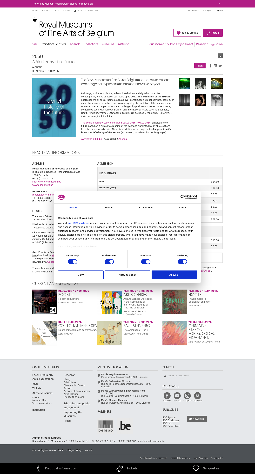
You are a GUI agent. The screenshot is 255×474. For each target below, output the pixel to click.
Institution (123, 44)
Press (56, 10)
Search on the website (74, 11)
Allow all (174, 274)
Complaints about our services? (153, 458)
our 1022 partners (78, 223)
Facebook (167, 401)
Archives (68, 388)
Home (35, 10)
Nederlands (193, 10)
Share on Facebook (210, 65)
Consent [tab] (73, 207)
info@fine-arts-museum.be (46, 181)
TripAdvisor (197, 401)
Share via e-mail (220, 65)
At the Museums (42, 393)
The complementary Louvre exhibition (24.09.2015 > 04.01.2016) (116, 122)
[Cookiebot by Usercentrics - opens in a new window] (183, 197)
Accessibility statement (180, 458)
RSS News (168, 423)
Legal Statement (201, 458)
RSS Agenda (168, 417)
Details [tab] (109, 207)
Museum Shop (39, 400)
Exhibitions (220, 55)
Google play (53, 261)
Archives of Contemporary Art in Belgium (77, 392)
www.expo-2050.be (91, 139)
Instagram (187, 401)
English (219, 10)
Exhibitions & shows (53, 44)
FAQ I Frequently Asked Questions (43, 377)
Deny (81, 274)
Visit (34, 44)
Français (207, 10)
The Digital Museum (74, 397)
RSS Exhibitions (170, 420)
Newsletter (199, 419)
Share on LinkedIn (215, 65)
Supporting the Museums (73, 414)
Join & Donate (190, 32)
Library (67, 379)
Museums (108, 44)
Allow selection (127, 274)
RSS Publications (171, 426)
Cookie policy (217, 458)
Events (66, 10)
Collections (91, 44)
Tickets (215, 32)
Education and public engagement (170, 44)
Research (202, 44)
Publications (70, 382)
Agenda (74, 44)
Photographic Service (74, 385)
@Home (217, 44)
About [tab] (182, 207)
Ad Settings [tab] (146, 207)
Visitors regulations (42, 403)
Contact (46, 10)
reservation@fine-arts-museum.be (50, 194)
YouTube (177, 401)
